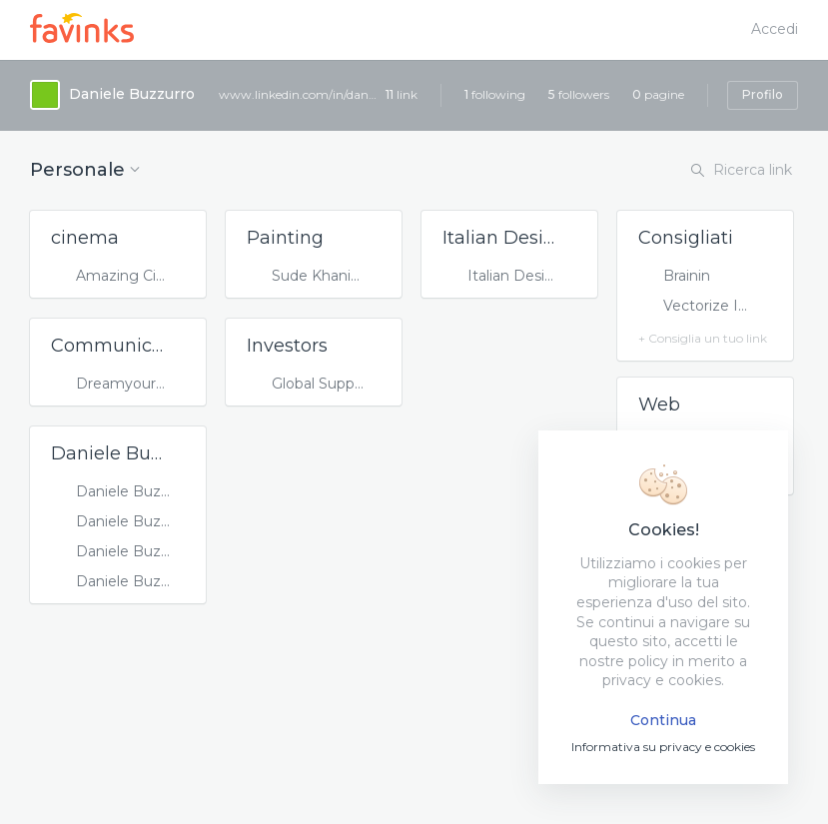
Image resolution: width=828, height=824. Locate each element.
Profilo (762, 94)
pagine (658, 94)
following (494, 94)
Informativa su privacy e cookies (663, 746)
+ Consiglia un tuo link (702, 338)
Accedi (774, 29)
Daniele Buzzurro (132, 94)
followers (578, 94)
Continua (663, 720)
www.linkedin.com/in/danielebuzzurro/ (299, 94)
